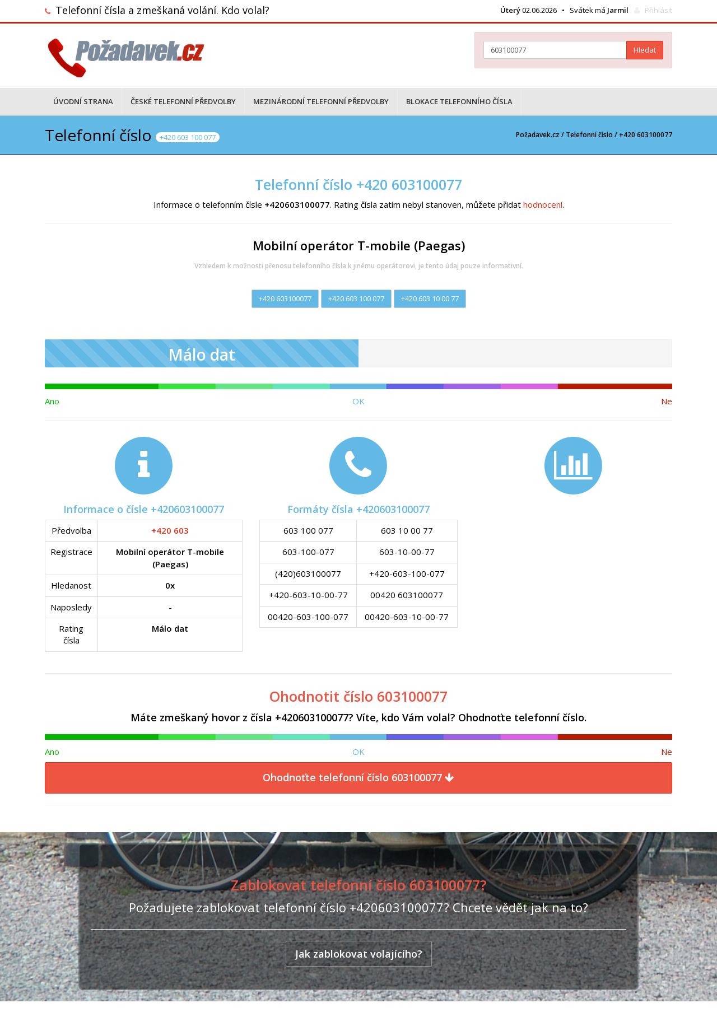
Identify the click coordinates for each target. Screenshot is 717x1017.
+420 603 (170, 530)
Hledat (645, 50)
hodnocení (542, 204)
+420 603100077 (285, 298)
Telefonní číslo (589, 134)
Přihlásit (658, 10)
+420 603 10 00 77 (430, 298)
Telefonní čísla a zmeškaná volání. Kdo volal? (162, 10)
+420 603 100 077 (356, 298)
